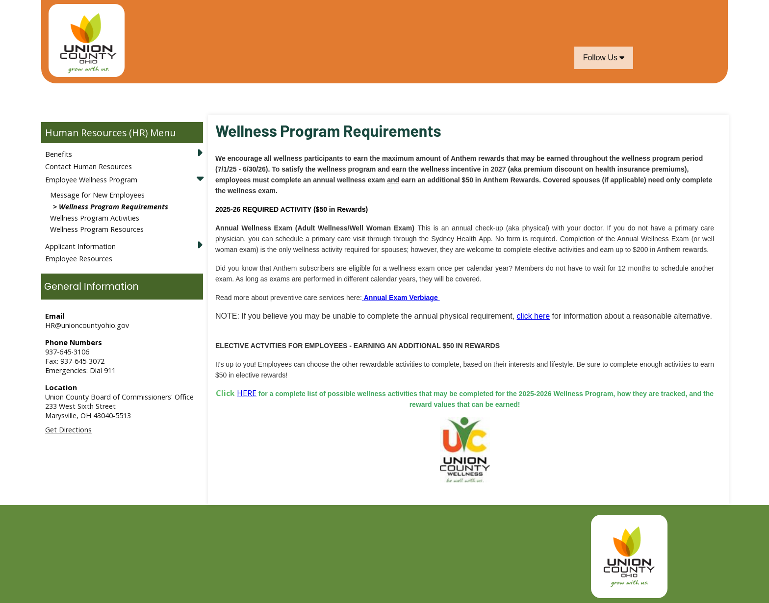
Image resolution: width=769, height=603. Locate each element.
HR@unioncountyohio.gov (87, 325)
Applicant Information (80, 246)
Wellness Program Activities (94, 218)
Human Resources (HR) (96, 132)
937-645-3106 (67, 351)
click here (533, 316)
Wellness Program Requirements (113, 206)
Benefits (58, 154)
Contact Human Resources (88, 166)
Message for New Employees (97, 195)
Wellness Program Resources (97, 229)
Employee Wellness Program (91, 179)
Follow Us (604, 57)
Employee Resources (78, 258)
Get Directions (68, 429)
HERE (246, 393)
